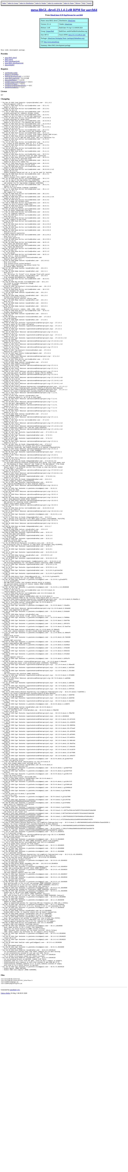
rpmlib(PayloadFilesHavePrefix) (15, 86)
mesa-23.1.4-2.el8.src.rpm (76, 35)
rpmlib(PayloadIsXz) (12, 87)
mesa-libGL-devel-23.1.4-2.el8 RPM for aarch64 (64, 10)
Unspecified (50, 31)
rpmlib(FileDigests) (11, 84)
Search (89, 3)
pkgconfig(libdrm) (11, 80)
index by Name (69, 3)
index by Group (13, 3)
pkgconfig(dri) (9, 65)
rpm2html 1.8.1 (15, 1166)
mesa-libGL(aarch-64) (12, 78)
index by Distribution (27, 3)
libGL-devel (9, 60)
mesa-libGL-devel (11, 58)
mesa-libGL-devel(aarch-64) (14, 63)
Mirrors (78, 3)
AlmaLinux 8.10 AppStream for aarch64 (66, 15)
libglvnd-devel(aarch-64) (13, 77)
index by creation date (55, 3)
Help (83, 3)
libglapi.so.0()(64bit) (11, 75)
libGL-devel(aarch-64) (12, 61)
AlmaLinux (71, 20)
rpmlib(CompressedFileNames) (15, 82)
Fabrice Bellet (5, 1169)
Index (4, 3)
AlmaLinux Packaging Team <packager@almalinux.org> (66, 38)
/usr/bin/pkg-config (11, 73)
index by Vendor (40, 3)
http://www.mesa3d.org (51, 42)
